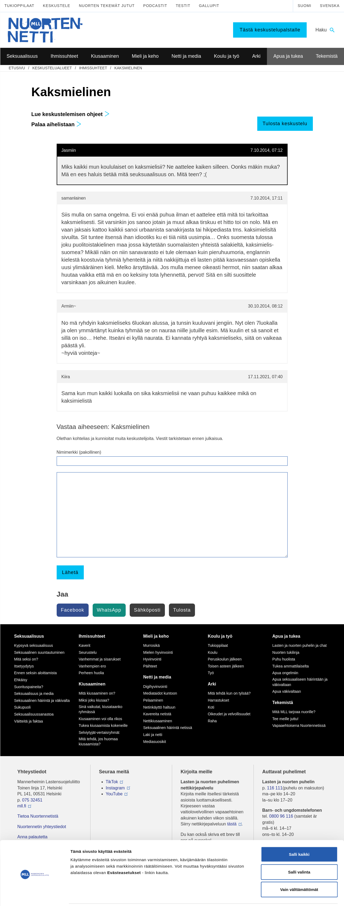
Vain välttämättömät (299, 870)
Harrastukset (218, 700)
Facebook (72, 610)
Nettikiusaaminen (157, 721)
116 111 (275, 788)
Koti (211, 707)
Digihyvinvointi (155, 686)
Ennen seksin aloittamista (35, 673)
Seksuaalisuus (29, 636)
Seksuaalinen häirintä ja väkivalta (42, 700)
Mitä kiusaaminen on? (97, 693)
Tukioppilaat (19, 5)
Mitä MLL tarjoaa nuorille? (294, 712)
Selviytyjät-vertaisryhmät (99, 732)
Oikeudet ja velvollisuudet (229, 714)
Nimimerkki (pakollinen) (79, 452)
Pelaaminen (153, 700)
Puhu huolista (283, 659)
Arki (212, 684)
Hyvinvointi (152, 659)
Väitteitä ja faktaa (28, 721)
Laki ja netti (152, 734)
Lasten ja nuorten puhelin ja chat (299, 645)
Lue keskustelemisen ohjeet (70, 114)
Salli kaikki (299, 835)
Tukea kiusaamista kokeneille (103, 725)
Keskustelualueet (52, 68)
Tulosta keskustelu (285, 123)
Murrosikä (151, 645)
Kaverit (84, 645)
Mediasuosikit (154, 741)
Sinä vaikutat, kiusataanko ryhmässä (100, 709)
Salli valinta (299, 853)
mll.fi (21, 806)
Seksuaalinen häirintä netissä (167, 727)
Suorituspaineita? (28, 687)
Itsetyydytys (24, 666)
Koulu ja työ (220, 636)
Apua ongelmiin (285, 673)
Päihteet (150, 666)
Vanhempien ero (92, 666)
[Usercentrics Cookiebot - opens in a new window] (34, 895)
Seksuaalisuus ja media (34, 693)
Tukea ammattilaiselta (290, 666)
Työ (211, 673)
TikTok (112, 781)
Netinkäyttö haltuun (159, 707)
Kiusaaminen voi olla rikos (100, 719)
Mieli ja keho (156, 636)
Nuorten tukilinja (285, 652)
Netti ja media (157, 677)
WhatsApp (109, 610)
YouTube (114, 794)
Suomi (304, 5)
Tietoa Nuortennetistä (37, 816)
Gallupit (209, 5)
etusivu (17, 68)
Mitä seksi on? (26, 659)
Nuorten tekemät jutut (107, 5)
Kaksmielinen (128, 68)
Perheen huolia (91, 673)
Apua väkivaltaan (286, 691)
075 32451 (32, 800)
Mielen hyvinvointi (158, 652)
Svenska (329, 5)
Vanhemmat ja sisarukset (100, 659)
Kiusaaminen (92, 684)
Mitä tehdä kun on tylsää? (229, 693)
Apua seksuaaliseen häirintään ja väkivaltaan (299, 682)
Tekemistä (282, 702)
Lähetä (70, 572)
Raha (212, 721)
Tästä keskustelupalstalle (270, 30)
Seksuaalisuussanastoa (34, 714)
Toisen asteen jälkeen (226, 666)
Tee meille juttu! (285, 719)
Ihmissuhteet (93, 68)
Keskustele (56, 5)
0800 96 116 (281, 816)
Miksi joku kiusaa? (94, 700)
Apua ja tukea (286, 636)
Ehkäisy (20, 680)
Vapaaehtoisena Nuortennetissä (298, 725)
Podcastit (155, 5)
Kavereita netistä (157, 714)
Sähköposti (147, 610)
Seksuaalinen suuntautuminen (39, 652)
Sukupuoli (22, 707)
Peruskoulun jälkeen (225, 659)
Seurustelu (88, 652)
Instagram (115, 788)
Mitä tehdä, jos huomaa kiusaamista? (98, 741)
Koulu (213, 652)
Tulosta (182, 610)
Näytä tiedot (287, 895)
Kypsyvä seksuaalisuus (33, 645)
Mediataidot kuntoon (160, 693)
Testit (183, 5)
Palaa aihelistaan (56, 124)
